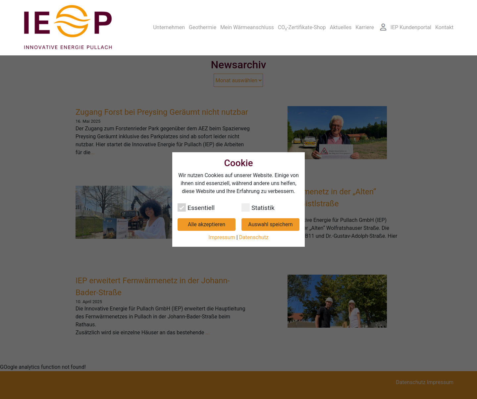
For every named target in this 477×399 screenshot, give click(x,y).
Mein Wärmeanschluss (247, 27)
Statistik (258, 207)
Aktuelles (341, 27)
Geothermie (202, 27)
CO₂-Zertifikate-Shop (302, 27)
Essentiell (196, 207)
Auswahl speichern (270, 224)
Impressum (221, 237)
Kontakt (444, 27)
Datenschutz (254, 237)
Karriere (364, 27)
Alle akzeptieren (206, 224)
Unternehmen (169, 27)
